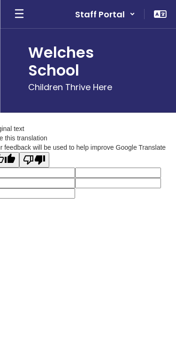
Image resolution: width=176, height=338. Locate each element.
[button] (105, 14)
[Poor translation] (34, 160)
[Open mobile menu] (19, 14)
